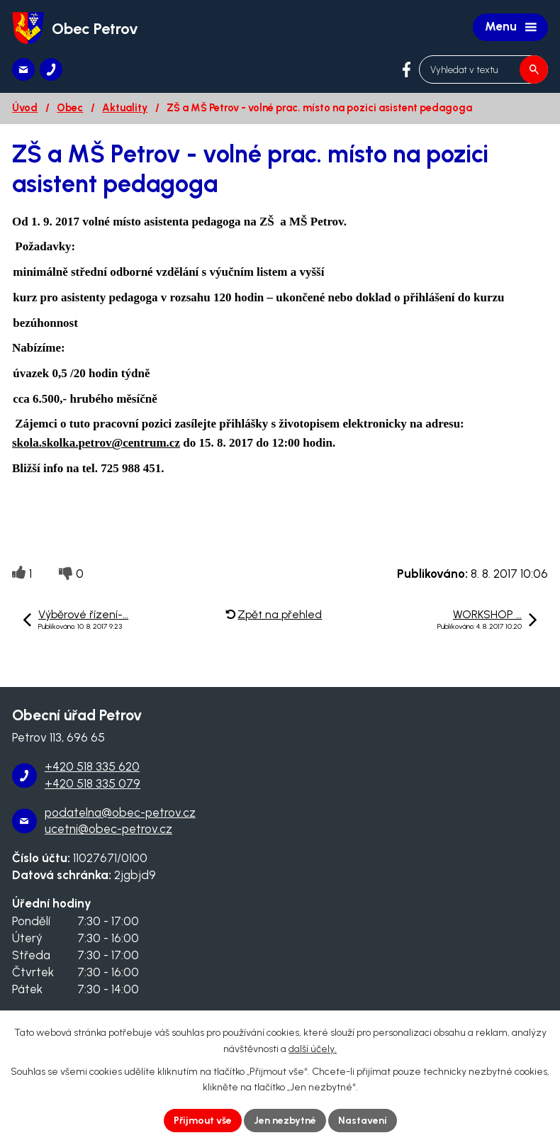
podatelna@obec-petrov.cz (120, 812)
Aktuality (124, 107)
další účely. (313, 1049)
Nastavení (362, 1121)
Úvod (25, 107)
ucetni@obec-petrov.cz (108, 829)
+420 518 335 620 (92, 766)
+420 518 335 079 (92, 783)
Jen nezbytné (285, 1121)
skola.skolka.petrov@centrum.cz (96, 442)
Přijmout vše (203, 1121)
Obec (70, 107)
